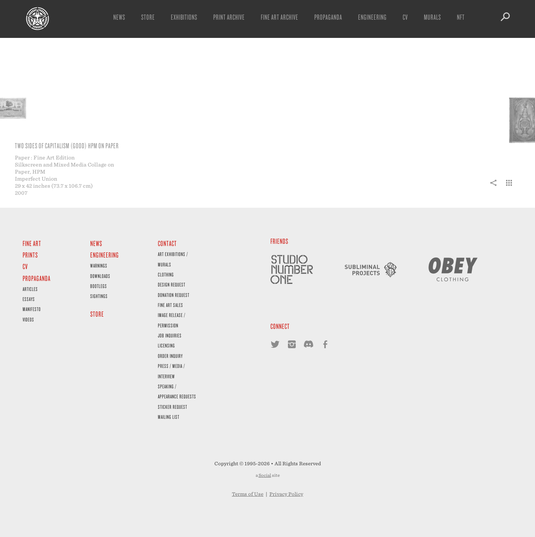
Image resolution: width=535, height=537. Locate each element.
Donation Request (173, 294)
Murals (432, 17)
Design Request (171, 284)
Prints (30, 254)
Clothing (166, 274)
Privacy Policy (286, 494)
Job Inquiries (170, 335)
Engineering (372, 17)
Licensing (166, 345)
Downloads (100, 275)
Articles (30, 288)
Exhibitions (184, 17)
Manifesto (32, 309)
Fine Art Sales (170, 304)
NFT (461, 17)
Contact (167, 243)
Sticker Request (172, 406)
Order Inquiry (170, 355)
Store (148, 17)
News (119, 17)
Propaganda (328, 17)
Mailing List (168, 416)
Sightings (99, 296)
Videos (28, 319)
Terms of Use (247, 494)
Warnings (98, 265)
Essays (29, 299)
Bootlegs (98, 285)
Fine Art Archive (279, 17)
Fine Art (32, 243)
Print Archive (229, 17)
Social (265, 475)
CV (405, 17)
